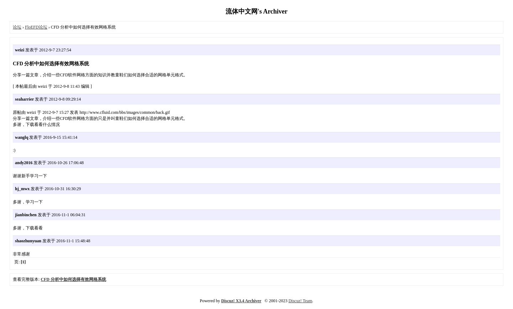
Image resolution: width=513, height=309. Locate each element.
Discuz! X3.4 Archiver (241, 300)
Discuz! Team (300, 300)
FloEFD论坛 (36, 27)
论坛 (17, 27)
